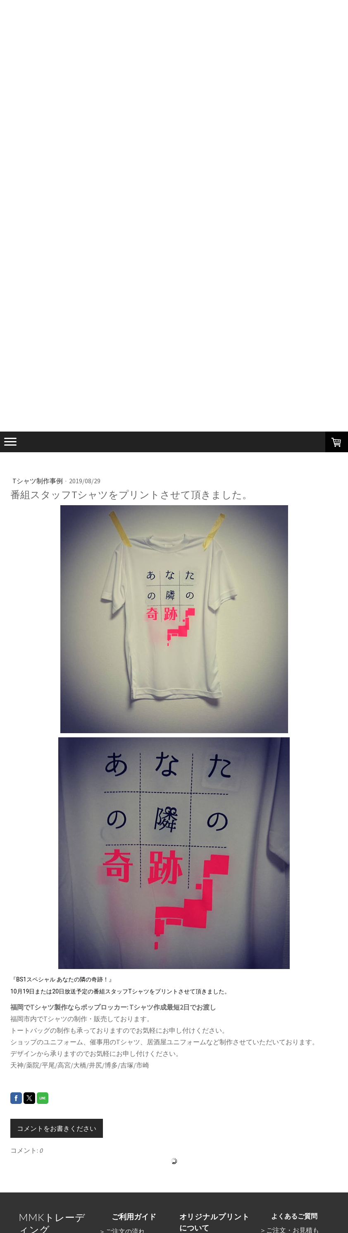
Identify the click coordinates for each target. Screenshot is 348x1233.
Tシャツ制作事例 (38, 481)
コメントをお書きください (56, 1128)
